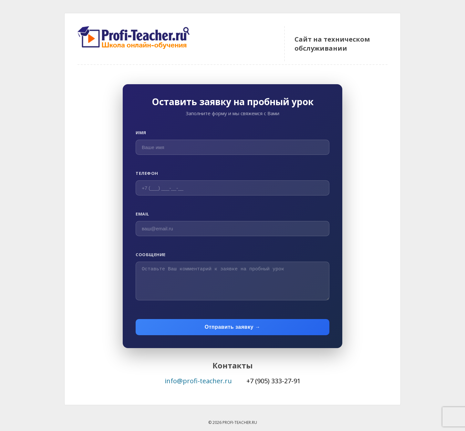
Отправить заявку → (233, 327)
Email (142, 214)
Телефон (147, 173)
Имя (141, 132)
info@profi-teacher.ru (198, 380)
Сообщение (151, 254)
